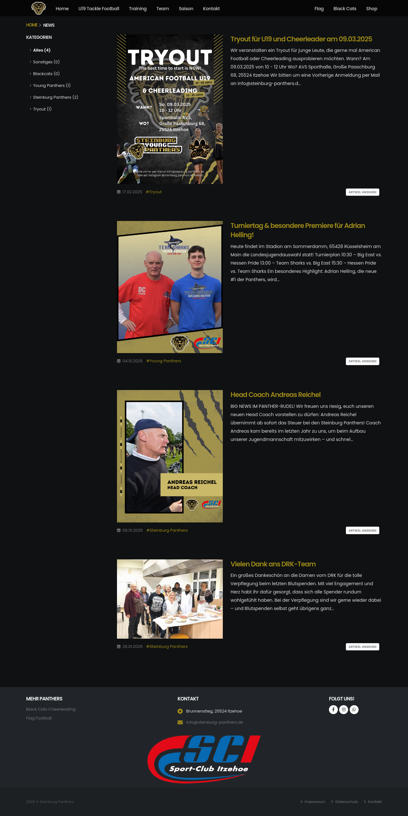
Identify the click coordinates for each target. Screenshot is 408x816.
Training (138, 8)
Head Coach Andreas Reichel (275, 394)
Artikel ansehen (362, 192)
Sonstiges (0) (46, 62)
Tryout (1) (42, 109)
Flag (319, 8)
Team (163, 8)
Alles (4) (42, 50)
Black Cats (344, 8)
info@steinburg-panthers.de (214, 722)
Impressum (314, 801)
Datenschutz (346, 801)
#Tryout (154, 192)
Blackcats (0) (46, 73)
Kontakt (211, 8)
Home (62, 8)
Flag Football (39, 718)
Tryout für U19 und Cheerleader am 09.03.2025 (301, 39)
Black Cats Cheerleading (51, 709)
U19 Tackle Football (98, 8)
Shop (371, 8)
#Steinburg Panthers (167, 530)
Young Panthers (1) (52, 85)
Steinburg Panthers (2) (55, 97)
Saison (186, 8)
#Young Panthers (163, 361)
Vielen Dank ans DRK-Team (273, 564)
